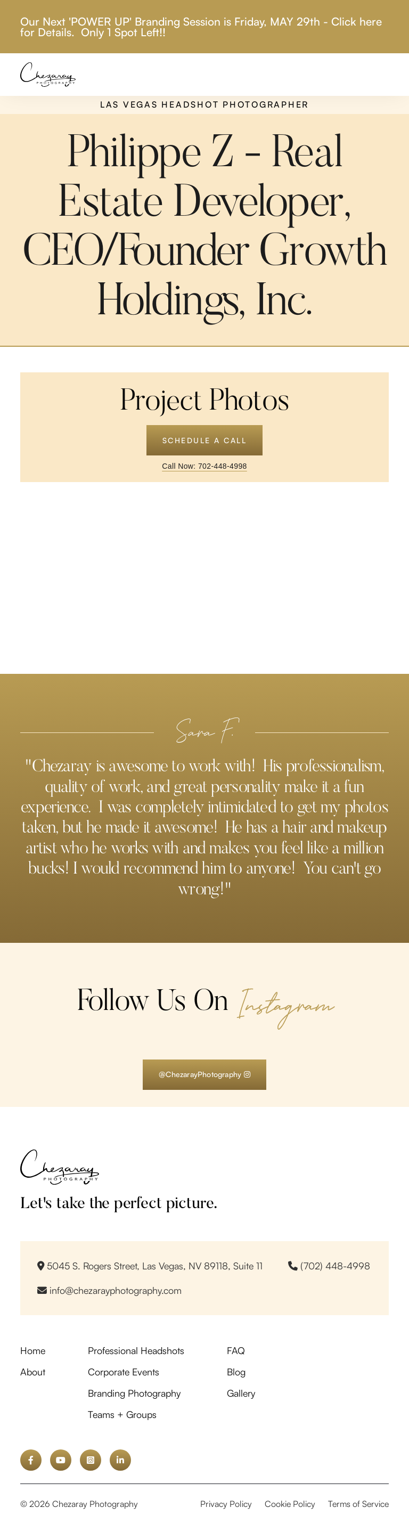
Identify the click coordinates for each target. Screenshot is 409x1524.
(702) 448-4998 (329, 1266)
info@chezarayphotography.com (109, 1290)
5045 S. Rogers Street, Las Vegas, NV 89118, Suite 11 (150, 1266)
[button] (380, 74)
